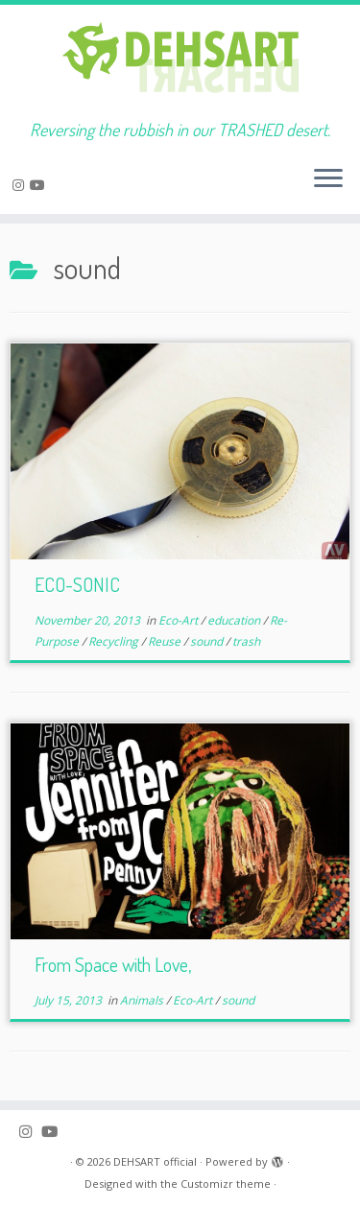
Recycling (114, 641)
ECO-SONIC (77, 584)
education (235, 620)
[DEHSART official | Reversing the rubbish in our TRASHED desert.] (180, 62)
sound (208, 641)
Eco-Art (179, 620)
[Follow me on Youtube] (40, 185)
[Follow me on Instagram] (21, 185)
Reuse (165, 641)
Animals (143, 1000)
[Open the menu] (328, 179)
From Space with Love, (113, 964)
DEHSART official (155, 1161)
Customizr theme (225, 1183)
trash (246, 641)
